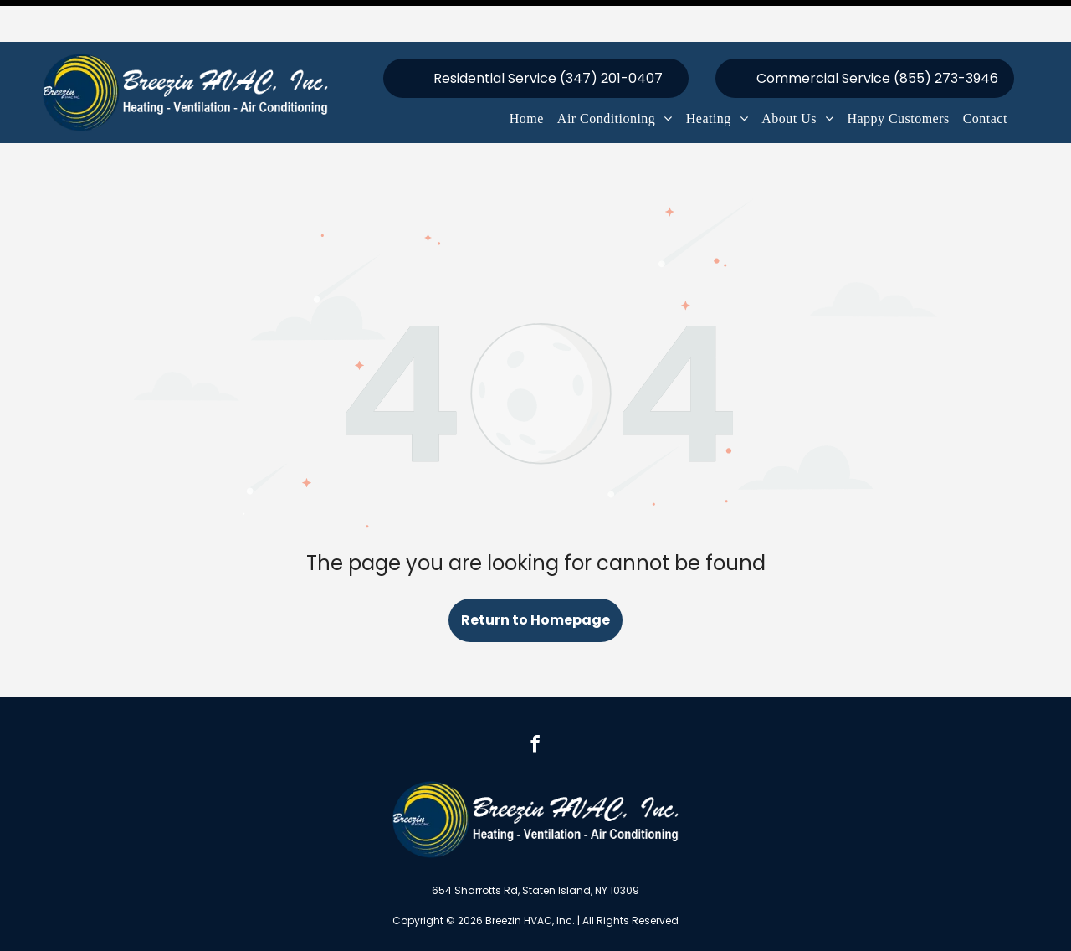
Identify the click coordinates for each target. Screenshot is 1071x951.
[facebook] (535, 704)
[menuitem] (527, 77)
